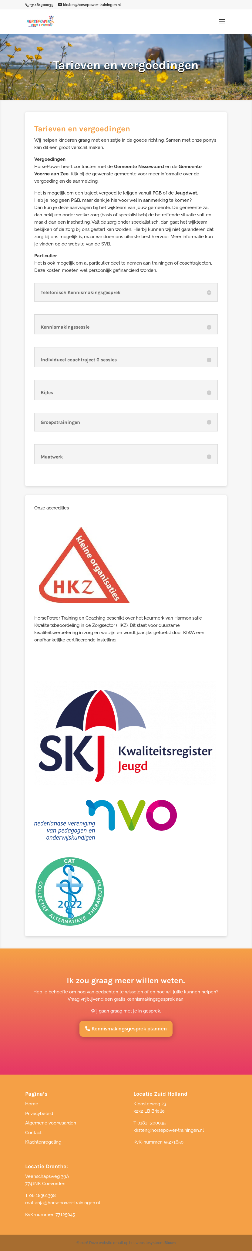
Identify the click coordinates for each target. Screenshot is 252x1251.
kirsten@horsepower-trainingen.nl (168, 1130)
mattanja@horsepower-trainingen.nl (62, 1202)
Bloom (170, 1243)
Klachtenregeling (43, 1142)
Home (31, 1104)
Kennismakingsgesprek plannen (129, 1029)
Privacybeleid (39, 1113)
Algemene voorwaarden (50, 1123)
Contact (33, 1132)
